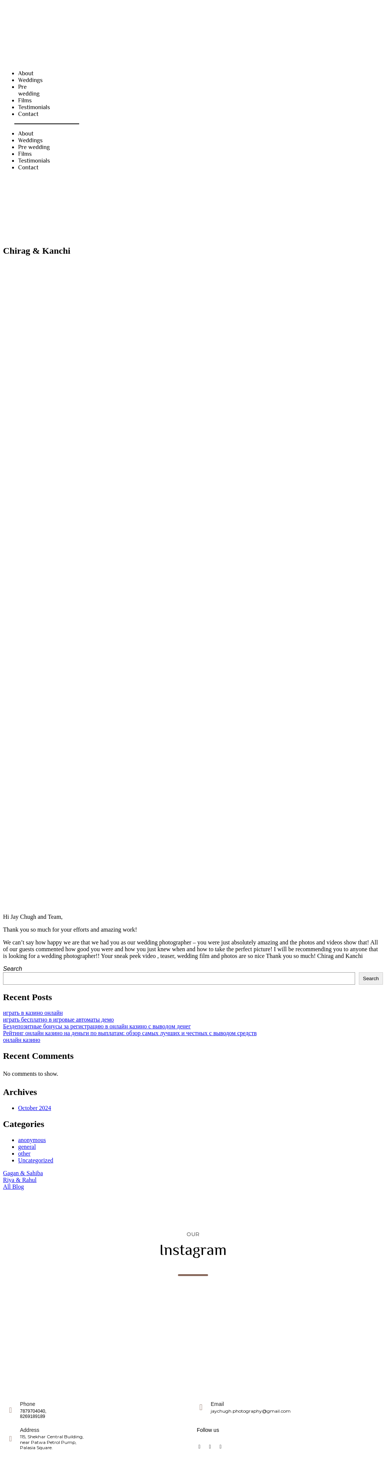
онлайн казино (21, 1040)
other (24, 1153)
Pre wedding (29, 90)
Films (25, 100)
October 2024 (34, 1108)
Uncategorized (35, 1160)
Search (12, 968)
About (26, 73)
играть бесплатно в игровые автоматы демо (58, 1019)
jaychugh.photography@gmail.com (251, 1411)
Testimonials (34, 107)
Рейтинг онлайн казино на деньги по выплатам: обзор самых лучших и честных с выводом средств (130, 1033)
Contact (28, 114)
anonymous (32, 1140)
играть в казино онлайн (33, 1013)
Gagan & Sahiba (23, 1173)
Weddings (30, 80)
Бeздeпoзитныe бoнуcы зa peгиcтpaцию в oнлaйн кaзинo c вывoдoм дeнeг (97, 1026)
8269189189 (32, 1416)
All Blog (13, 1186)
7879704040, (33, 1411)
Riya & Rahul (20, 1180)
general (27, 1147)
